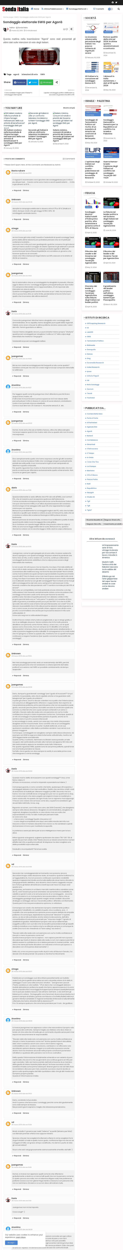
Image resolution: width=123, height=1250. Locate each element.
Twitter (34, 82)
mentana (90, 471)
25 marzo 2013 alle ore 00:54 (22, 771)
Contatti (98, 9)
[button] (118, 9)
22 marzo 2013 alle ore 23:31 (22, 173)
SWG (16, 17)
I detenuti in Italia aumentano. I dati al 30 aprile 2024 (110, 81)
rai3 (88, 484)
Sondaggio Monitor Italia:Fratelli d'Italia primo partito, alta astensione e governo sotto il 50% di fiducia (92, 220)
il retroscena (92, 449)
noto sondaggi (93, 385)
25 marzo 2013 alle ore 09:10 (22, 1094)
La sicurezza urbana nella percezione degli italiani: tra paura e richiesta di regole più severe (93, 45)
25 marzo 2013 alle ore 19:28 (22, 1167)
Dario (14, 311)
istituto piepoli (93, 376)
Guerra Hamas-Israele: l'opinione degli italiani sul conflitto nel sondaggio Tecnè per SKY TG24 (110, 170)
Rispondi (17, 190)
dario (14, 487)
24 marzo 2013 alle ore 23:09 (22, 687)
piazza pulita (92, 479)
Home (35, 9)
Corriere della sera (94, 414)
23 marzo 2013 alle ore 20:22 (22, 423)
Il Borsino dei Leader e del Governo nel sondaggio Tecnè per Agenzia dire (91, 257)
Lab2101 (90, 332)
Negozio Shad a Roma (113, 520)
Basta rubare (18, 171)
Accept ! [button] (11, 1242)
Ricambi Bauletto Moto (96, 520)
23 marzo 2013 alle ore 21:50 (22, 452)
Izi (88, 328)
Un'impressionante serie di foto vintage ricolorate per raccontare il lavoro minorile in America (110, 551)
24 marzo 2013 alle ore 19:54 (22, 656)
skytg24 (90, 492)
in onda (90, 457)
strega (15, 228)
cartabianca (92, 440)
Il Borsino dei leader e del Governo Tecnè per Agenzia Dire (111, 254)
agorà (16, 74)
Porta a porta (92, 418)
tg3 (88, 501)
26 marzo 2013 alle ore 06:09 (22, 1229)
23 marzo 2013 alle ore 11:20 (21, 231)
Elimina (26, 190)
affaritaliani (92, 422)
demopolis (91, 349)
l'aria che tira (93, 462)
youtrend (91, 398)
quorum (90, 389)
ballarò (90, 436)
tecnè (89, 393)
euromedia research (95, 363)
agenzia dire (92, 427)
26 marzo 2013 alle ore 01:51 (21, 1201)
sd (13, 864)
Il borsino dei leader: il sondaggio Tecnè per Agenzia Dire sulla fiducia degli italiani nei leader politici (92, 294)
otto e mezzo (92, 475)
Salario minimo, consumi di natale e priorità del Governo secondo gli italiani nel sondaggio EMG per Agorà (63, 135)
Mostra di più (69, 108)
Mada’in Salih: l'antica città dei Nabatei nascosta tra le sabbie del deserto (110, 567)
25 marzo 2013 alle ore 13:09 (22, 1125)
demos (90, 354)
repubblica (91, 488)
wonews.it (110, 538)
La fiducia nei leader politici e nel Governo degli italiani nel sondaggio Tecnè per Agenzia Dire (110, 219)
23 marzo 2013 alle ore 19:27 (21, 388)
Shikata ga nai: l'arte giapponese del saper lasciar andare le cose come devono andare (109, 582)
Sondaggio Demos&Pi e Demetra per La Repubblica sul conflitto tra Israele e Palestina (110, 127)
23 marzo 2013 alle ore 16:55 (22, 359)
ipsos (89, 371)
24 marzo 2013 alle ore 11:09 (21, 490)
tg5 (88, 506)
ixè (88, 380)
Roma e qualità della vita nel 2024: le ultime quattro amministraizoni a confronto (111, 43)
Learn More (21, 1237)
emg (88, 358)
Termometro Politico (95, 341)
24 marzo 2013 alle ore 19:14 (21, 547)
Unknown (16, 199)
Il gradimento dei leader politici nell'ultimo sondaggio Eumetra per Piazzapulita (109, 293)
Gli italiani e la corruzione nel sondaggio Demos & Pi (91, 79)
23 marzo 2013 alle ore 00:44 (22, 202)
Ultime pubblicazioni (52, 9)
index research (93, 367)
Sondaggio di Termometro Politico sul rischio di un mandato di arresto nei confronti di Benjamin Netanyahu (91, 129)
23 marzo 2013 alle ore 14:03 (22, 276)
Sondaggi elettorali (76, 9)
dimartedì (91, 444)
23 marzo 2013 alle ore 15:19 (21, 314)
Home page (8, 17)
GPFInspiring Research (96, 323)
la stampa (91, 466)
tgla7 (89, 510)
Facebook (21, 82)
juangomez (17, 273)
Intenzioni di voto (30, 74)
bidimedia (91, 345)
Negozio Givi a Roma (95, 524)
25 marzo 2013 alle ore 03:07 (22, 971)
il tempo (90, 453)
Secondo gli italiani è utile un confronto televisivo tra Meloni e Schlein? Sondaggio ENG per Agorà (38, 134)
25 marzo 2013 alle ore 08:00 (22, 1021)
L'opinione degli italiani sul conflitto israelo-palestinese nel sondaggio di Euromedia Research (92, 170)
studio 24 (91, 497)
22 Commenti (69, 159)
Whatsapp (47, 82)
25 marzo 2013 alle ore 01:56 (22, 867)
